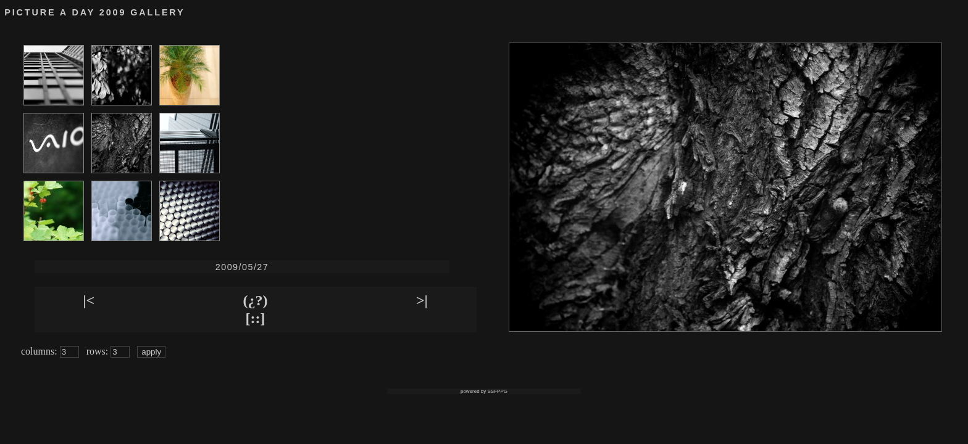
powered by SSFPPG (484, 391)
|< (88, 300)
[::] (255, 318)
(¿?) (255, 300)
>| (422, 300)
